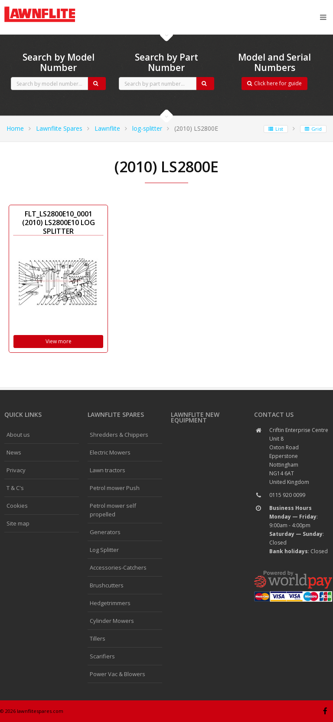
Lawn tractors (107, 470)
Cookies (17, 505)
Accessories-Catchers (118, 567)
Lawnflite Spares (59, 128)
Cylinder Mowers (112, 621)
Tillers (97, 638)
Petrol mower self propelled (113, 510)
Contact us (274, 414)
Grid (313, 129)
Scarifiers (102, 656)
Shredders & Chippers (119, 434)
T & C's (15, 488)
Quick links (23, 414)
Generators (105, 532)
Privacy (16, 470)
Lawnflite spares (116, 414)
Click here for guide (274, 83)
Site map (18, 523)
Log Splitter (104, 550)
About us (18, 434)
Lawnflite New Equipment (195, 417)
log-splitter (147, 128)
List (275, 129)
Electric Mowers (110, 452)
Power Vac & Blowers (117, 674)
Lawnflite (107, 128)
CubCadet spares (52, 6)
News (14, 452)
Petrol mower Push (115, 488)
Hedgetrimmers (110, 603)
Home (15, 128)
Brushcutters (107, 585)
